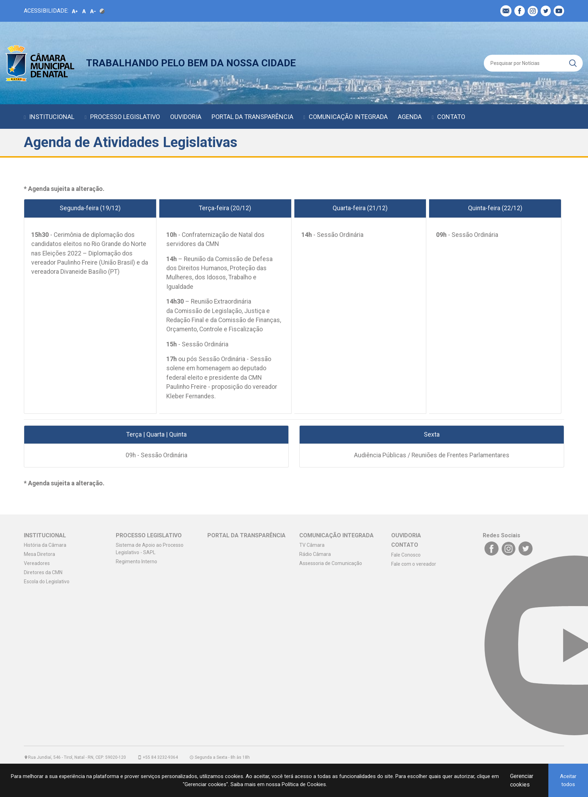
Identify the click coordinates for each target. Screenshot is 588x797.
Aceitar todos (568, 780)
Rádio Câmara (315, 554)
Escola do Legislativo (46, 581)
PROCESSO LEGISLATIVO (125, 116)
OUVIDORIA (185, 116)
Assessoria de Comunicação (330, 563)
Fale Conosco (406, 555)
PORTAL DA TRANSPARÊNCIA (252, 116)
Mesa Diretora (39, 554)
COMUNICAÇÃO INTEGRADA (348, 116)
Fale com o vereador (413, 564)
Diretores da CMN (43, 572)
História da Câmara (45, 545)
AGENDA (410, 116)
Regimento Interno (136, 561)
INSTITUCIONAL (51, 116)
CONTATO (451, 116)
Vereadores (37, 563)
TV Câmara (312, 545)
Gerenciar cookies (521, 780)
